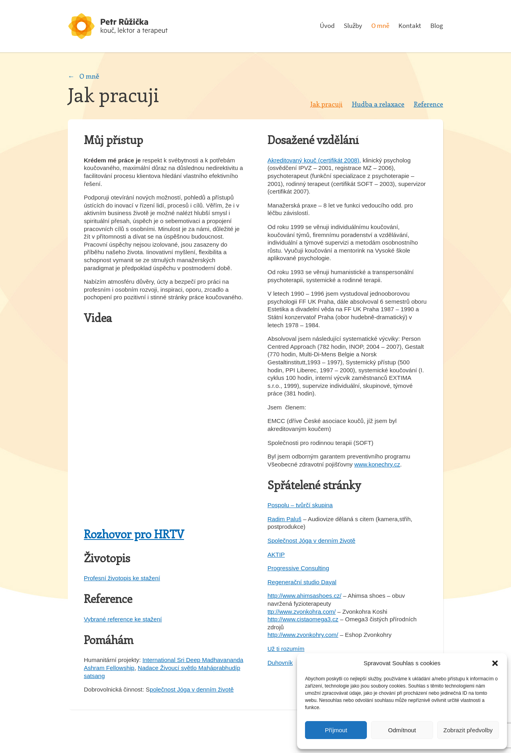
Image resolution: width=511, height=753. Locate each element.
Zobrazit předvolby (468, 730)
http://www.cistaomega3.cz (303, 619)
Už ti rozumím (286, 648)
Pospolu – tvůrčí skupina (300, 505)
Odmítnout (402, 730)
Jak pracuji (326, 103)
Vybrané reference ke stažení (123, 619)
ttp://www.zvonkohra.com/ (301, 611)
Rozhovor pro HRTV (134, 533)
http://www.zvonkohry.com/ (302, 634)
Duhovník (280, 662)
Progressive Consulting (298, 568)
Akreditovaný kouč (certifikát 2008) (313, 160)
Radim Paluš (284, 519)
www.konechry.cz (377, 464)
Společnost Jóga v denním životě (311, 540)
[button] (495, 663)
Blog (436, 25)
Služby (353, 25)
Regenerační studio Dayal (302, 582)
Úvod (327, 25)
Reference (428, 103)
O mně (380, 25)
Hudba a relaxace (378, 103)
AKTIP (276, 554)
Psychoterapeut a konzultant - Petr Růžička (128, 26)
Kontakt (409, 25)
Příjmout (336, 730)
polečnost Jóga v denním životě (192, 689)
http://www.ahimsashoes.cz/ (304, 595)
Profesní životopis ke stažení (122, 578)
